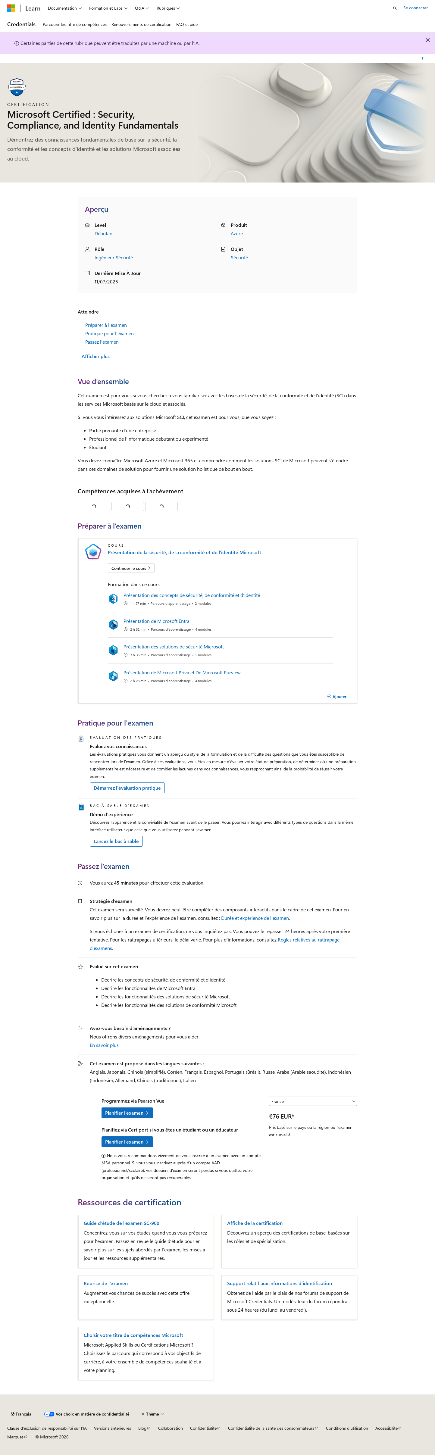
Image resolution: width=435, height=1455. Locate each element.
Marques (15, 1437)
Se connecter (415, 8)
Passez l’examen (102, 342)
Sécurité (239, 257)
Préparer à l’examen (106, 325)
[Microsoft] (11, 8)
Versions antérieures (112, 1428)
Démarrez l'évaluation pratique (127, 788)
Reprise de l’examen (106, 1283)
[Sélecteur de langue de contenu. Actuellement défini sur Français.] (21, 1414)
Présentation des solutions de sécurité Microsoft (174, 646)
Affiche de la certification (255, 1223)
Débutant (104, 233)
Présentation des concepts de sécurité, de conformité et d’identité (192, 595)
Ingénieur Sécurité (114, 257)
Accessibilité (386, 1428)
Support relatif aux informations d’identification (279, 1283)
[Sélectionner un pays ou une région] (313, 1101)
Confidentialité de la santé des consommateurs (271, 1428)
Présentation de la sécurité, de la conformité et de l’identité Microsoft (184, 552)
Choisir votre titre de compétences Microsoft (133, 1335)
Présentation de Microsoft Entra (156, 621)
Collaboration (170, 1428)
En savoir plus (104, 1045)
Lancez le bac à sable (116, 841)
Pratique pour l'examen (109, 333)
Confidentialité (203, 1428)
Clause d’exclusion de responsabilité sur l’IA (47, 1428)
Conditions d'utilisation (347, 1428)
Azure (237, 233)
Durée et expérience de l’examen (255, 918)
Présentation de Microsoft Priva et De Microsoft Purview (182, 672)
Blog (142, 1428)
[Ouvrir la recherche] (395, 8)
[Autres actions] (422, 59)
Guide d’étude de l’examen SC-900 (121, 1223)
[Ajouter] (337, 696)
